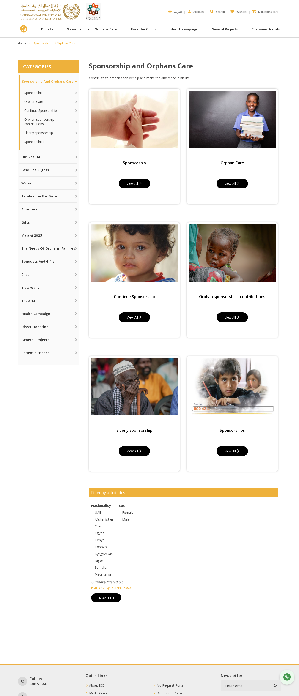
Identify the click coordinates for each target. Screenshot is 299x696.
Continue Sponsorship (40, 110)
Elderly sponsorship (38, 133)
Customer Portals (266, 29)
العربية (175, 11)
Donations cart (265, 10)
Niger (99, 560)
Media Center (99, 693)
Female (128, 512)
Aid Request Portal (170, 685)
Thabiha (28, 300)
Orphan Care (33, 101)
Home (22, 43)
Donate (47, 29)
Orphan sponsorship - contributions (40, 121)
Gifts (25, 222)
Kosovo (101, 546)
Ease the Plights (144, 29)
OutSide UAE (31, 157)
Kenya (99, 540)
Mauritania (103, 574)
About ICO (96, 685)
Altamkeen (30, 209)
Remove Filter (106, 598)
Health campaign (184, 29)
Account (195, 11)
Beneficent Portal (170, 693)
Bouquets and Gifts (38, 261)
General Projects (225, 29)
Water (26, 183)
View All (134, 183)
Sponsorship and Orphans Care (92, 29)
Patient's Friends (35, 352)
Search (217, 11)
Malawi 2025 (31, 235)
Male (126, 519)
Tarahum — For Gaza (39, 196)
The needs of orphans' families (48, 248)
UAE (98, 512)
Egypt (99, 533)
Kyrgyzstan (104, 553)
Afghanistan (104, 519)
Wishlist (238, 10)
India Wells (30, 287)
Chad (25, 274)
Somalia (101, 567)
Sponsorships (34, 141)
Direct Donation (34, 326)
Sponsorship (33, 92)
